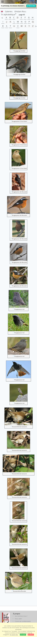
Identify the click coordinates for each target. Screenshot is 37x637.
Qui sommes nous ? (21, 616)
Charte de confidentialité (23, 621)
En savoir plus (14, 635)
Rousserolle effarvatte (19, 591)
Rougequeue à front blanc (19, 121)
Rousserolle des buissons (19, 427)
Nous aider (18, 619)
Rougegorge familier (19, 51)
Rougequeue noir (19, 309)
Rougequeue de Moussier (19, 192)
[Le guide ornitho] (6, 618)
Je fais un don (31, 6)
